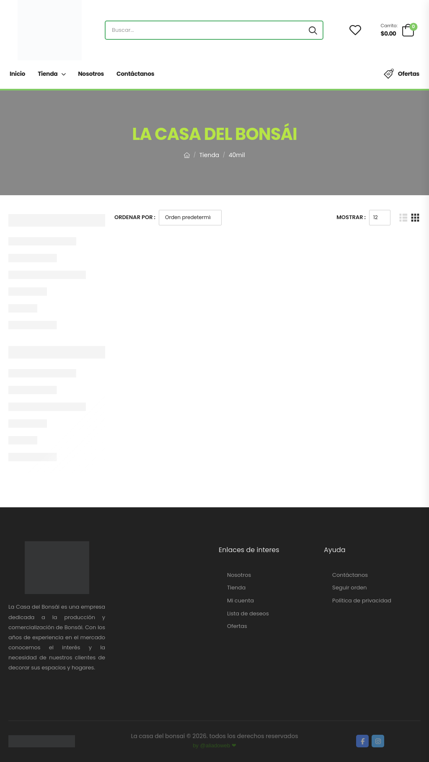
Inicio (17, 74)
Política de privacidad (361, 600)
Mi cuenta (240, 600)
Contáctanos (135, 74)
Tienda (47, 74)
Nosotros (91, 74)
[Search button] (312, 30)
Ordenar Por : (134, 217)
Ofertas (408, 74)
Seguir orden (349, 587)
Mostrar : (351, 217)
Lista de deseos (248, 613)
